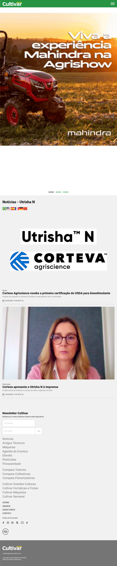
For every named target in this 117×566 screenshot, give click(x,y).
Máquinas (8, 447)
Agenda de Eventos (15, 451)
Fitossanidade (11, 463)
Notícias (7, 439)
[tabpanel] (58, 79)
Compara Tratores (14, 470)
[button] (113, 3)
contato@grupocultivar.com (11, 553)
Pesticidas (6, 384)
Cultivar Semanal (13, 496)
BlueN (4, 290)
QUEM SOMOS (8, 510)
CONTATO (6, 513)
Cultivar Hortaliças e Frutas (20, 488)
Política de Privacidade (10, 518)
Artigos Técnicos (13, 443)
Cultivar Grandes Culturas (19, 484)
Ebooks (7, 455)
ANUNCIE (6, 506)
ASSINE (5, 502)
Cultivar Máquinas (14, 492)
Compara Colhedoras (16, 474)
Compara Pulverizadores (18, 478)
